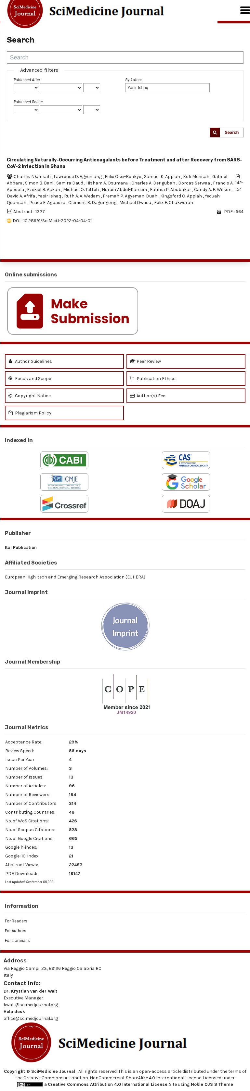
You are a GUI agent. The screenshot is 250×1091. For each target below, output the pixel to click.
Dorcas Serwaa (194, 183)
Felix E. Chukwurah (173, 202)
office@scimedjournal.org (31, 1018)
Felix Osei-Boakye (123, 176)
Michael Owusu (135, 202)
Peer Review (145, 361)
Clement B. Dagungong (92, 202)
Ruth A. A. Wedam (82, 196)
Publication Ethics (153, 378)
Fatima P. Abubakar (171, 189)
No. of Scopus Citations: (30, 829)
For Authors (15, 930)
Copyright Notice (29, 396)
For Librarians (17, 940)
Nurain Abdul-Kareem (125, 189)
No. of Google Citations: (29, 838)
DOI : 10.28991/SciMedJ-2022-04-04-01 (52, 220)
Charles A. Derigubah (153, 183)
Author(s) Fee (147, 396)
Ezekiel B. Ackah (44, 189)
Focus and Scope (29, 378)
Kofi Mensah (196, 176)
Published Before (28, 101)
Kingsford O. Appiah (181, 196)
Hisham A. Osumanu (107, 183)
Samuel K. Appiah (162, 176)
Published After (27, 79)
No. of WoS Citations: (27, 821)
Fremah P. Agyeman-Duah (130, 196)
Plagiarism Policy (29, 413)
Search (232, 132)
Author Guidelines (30, 361)
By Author (133, 79)
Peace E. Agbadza (47, 202)
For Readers (16, 921)
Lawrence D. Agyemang (78, 176)
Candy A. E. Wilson (213, 189)
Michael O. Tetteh (81, 189)
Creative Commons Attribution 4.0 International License (107, 1084)
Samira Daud (70, 183)
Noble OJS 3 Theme (211, 1084)
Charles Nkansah (33, 176)
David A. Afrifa (21, 196)
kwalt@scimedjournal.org (31, 1005)
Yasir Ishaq (50, 196)
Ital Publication (21, 547)
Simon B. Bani (39, 183)
